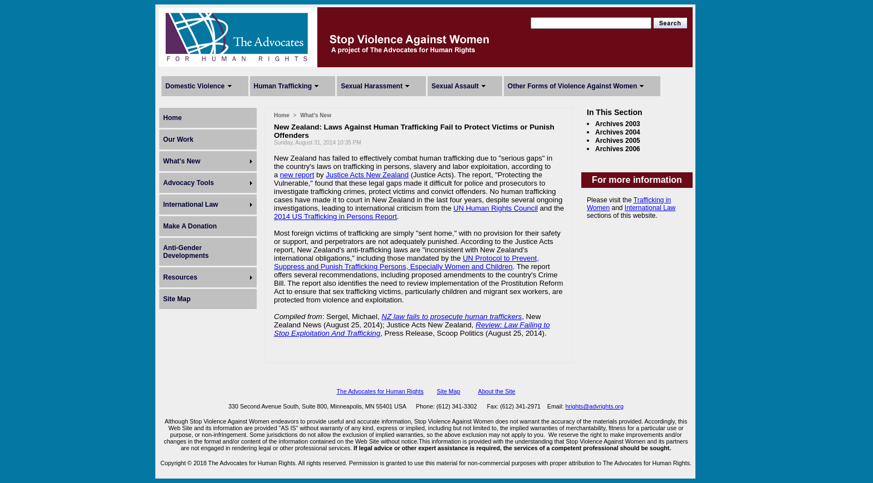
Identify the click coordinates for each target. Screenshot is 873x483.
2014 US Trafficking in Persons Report (335, 216)
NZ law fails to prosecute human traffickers (451, 316)
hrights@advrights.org (594, 406)
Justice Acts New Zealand (367, 175)
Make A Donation (190, 226)
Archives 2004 (617, 132)
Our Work (178, 139)
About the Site (497, 391)
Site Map (176, 299)
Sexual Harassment (372, 86)
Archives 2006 (617, 149)
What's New (181, 161)
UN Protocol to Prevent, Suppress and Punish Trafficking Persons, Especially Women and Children (406, 262)
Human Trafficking (283, 86)
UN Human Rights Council (495, 208)
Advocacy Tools (188, 183)
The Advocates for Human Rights (379, 391)
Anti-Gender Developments (186, 252)
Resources (180, 277)
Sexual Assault (455, 86)
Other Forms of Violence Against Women (572, 86)
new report (297, 175)
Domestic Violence (195, 86)
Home (172, 118)
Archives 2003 (617, 124)
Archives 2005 (617, 141)
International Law (190, 204)
